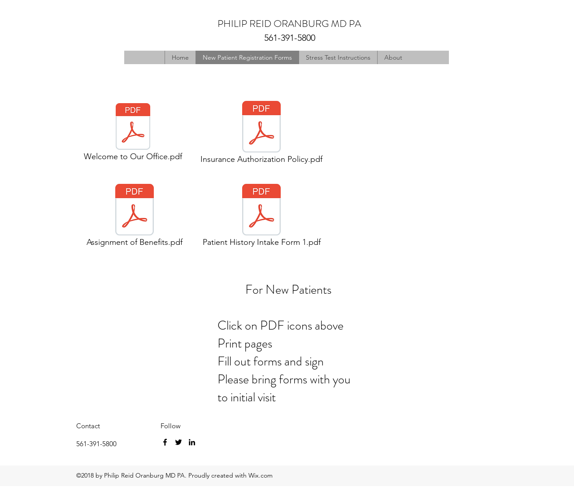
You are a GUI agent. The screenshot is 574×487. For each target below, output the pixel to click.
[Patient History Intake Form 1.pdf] (261, 218)
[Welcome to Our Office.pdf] (133, 134)
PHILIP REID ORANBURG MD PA (289, 23)
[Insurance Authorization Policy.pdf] (261, 135)
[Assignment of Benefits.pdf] (134, 218)
